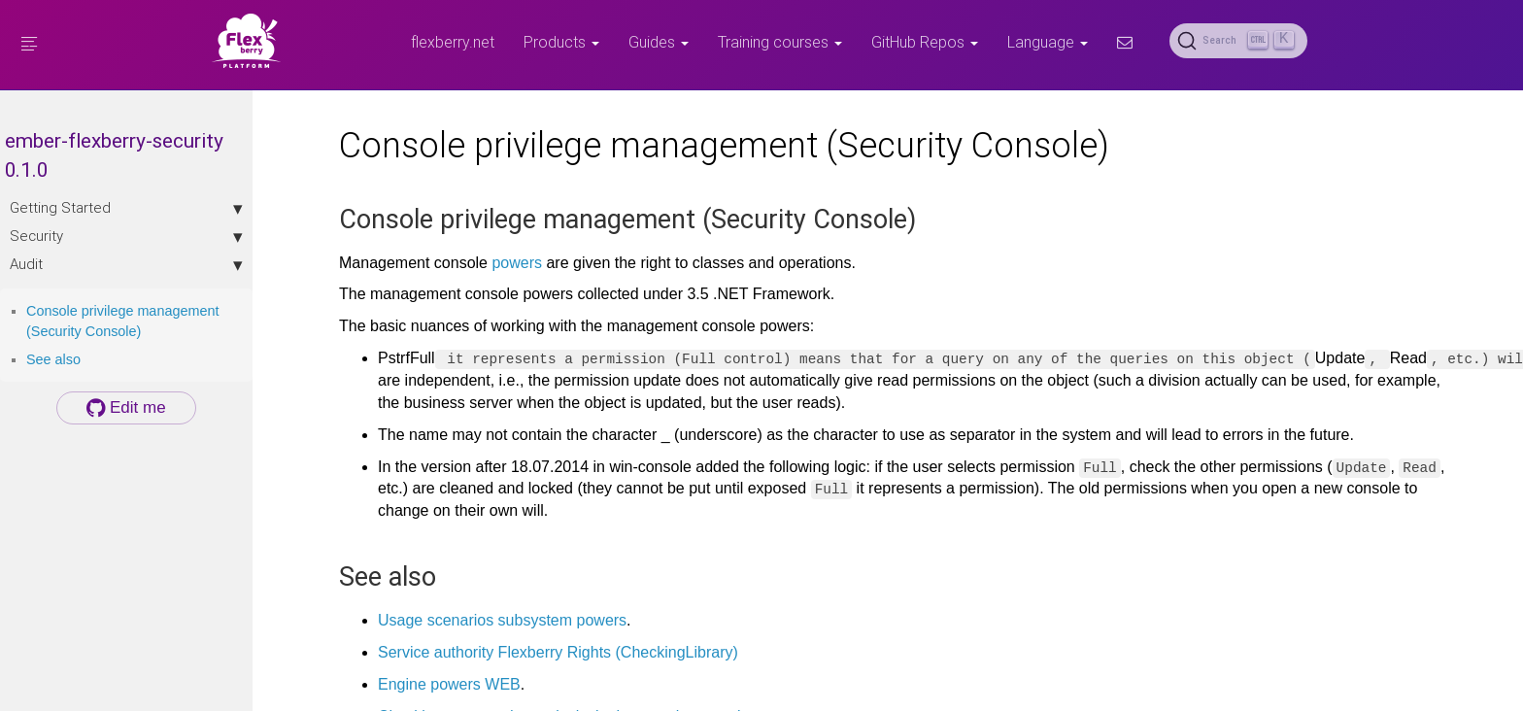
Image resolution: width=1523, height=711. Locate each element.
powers (516, 262)
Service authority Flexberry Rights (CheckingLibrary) (558, 652)
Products (561, 41)
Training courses (780, 41)
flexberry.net (452, 41)
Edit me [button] (125, 407)
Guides (658, 41)
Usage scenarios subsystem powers (502, 620)
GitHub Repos (924, 41)
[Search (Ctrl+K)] (1238, 40)
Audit (126, 264)
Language (1047, 41)
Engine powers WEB (449, 684)
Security (126, 236)
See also (53, 359)
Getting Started (126, 208)
